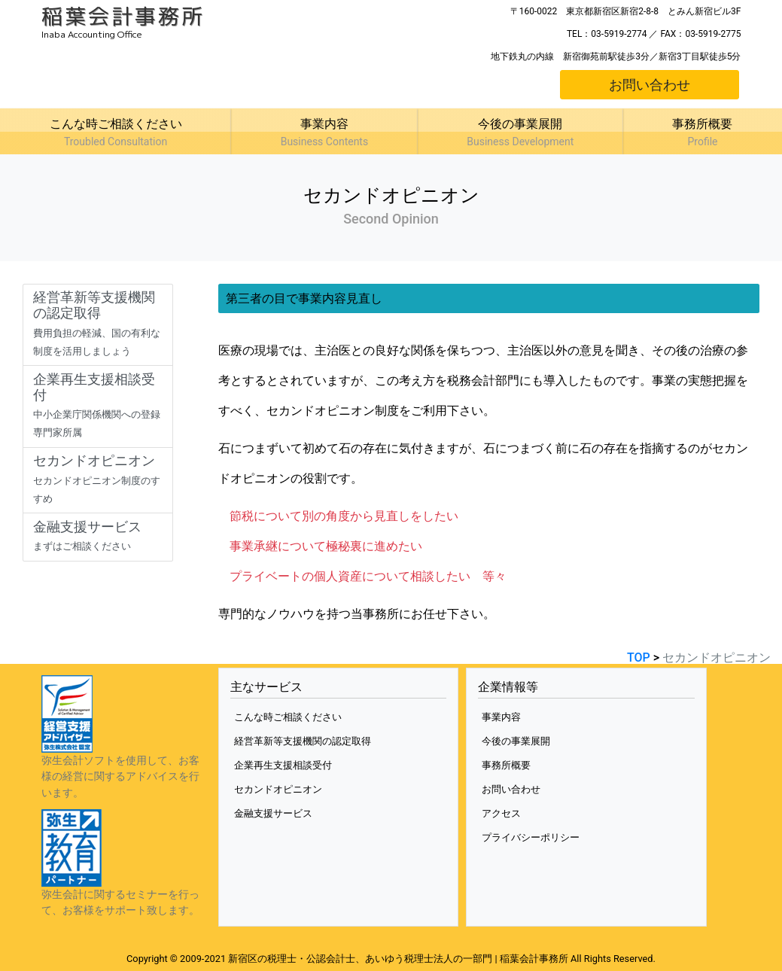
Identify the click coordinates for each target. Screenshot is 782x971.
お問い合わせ (649, 85)
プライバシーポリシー (531, 837)
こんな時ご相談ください (288, 717)
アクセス (501, 813)
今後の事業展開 (516, 741)
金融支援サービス (273, 813)
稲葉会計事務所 (123, 16)
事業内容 (501, 717)
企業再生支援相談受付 (283, 765)
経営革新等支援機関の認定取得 (302, 741)
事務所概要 (506, 765)
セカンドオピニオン (278, 789)
